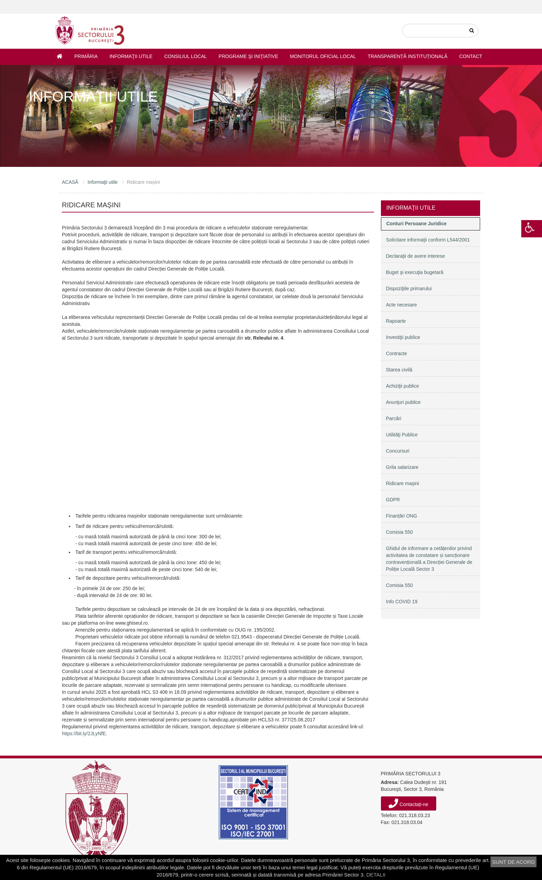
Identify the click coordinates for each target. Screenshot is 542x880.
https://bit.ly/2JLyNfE (84, 733)
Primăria (86, 56)
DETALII (376, 875)
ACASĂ (70, 182)
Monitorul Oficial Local (323, 56)
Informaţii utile (131, 56)
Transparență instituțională (408, 56)
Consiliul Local (185, 56)
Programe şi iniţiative (248, 56)
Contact (470, 56)
